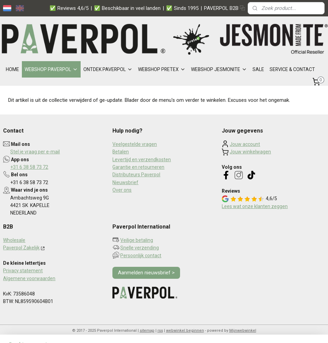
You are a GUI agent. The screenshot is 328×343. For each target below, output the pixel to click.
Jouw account (245, 144)
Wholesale (14, 240)
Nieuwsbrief (125, 182)
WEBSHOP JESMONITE (219, 69)
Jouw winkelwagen (250, 151)
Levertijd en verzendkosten (141, 159)
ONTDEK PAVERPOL (108, 69)
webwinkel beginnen (185, 330)
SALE (258, 69)
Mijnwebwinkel (242, 330)
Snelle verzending (139, 247)
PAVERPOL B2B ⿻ (224, 8)
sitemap (147, 330)
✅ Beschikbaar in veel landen (127, 8)
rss (160, 330)
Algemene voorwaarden (29, 278)
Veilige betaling (136, 240)
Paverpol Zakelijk (21, 247)
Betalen (120, 151)
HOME (12, 69)
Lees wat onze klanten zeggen (255, 206)
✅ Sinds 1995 (182, 8)
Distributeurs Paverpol (136, 174)
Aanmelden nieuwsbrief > (146, 273)
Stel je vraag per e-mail (35, 151)
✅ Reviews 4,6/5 (69, 8)
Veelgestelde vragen (134, 144)
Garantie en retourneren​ (138, 167)
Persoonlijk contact (140, 255)
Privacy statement (23, 270)
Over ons (122, 190)
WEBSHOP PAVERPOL (51, 69)
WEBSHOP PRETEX (162, 69)
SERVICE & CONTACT (292, 69)
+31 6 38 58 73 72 (29, 167)
